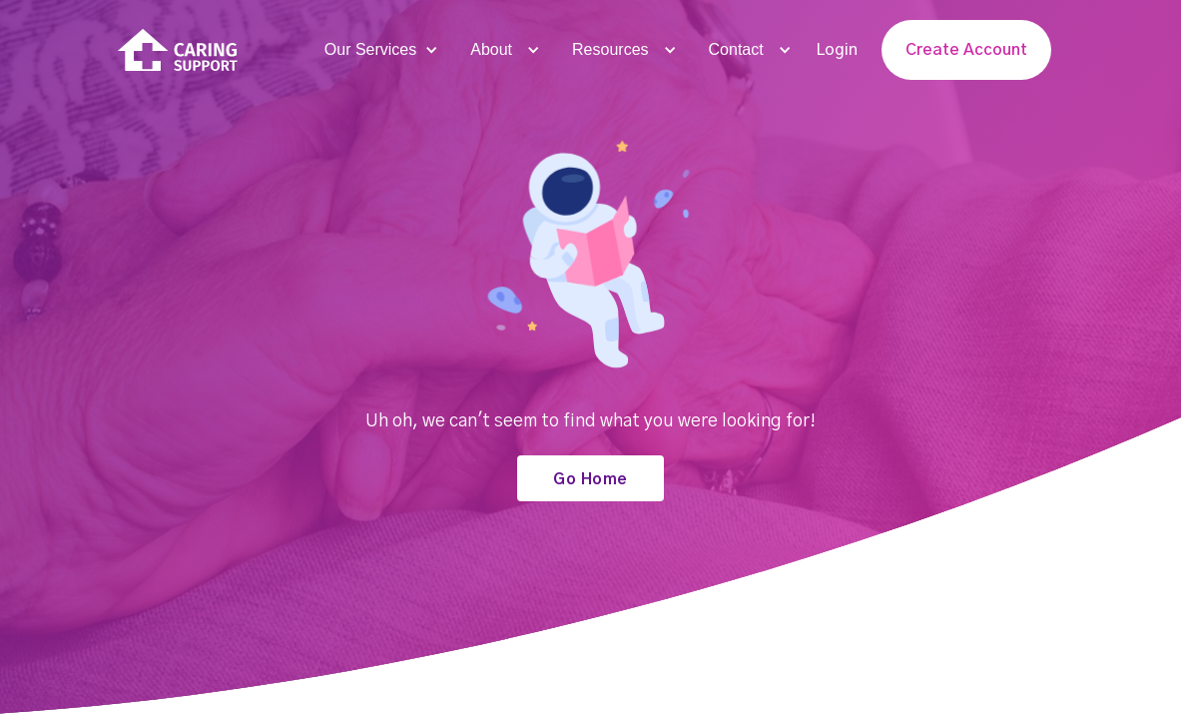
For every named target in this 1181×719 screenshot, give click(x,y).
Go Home (590, 479)
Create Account (966, 50)
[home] (178, 50)
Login (837, 50)
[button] (379, 50)
